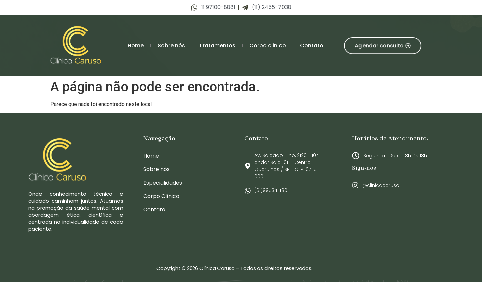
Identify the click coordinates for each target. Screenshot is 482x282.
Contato (311, 45)
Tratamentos (217, 45)
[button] (382, 45)
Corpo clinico (267, 45)
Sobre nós (171, 45)
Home (136, 45)
